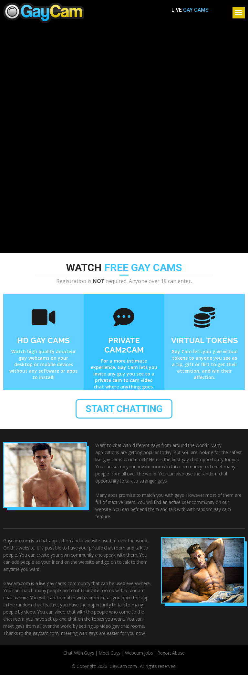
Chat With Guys (78, 653)
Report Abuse (171, 653)
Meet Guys (109, 653)
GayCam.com (123, 666)
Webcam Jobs (139, 653)
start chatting (124, 409)
